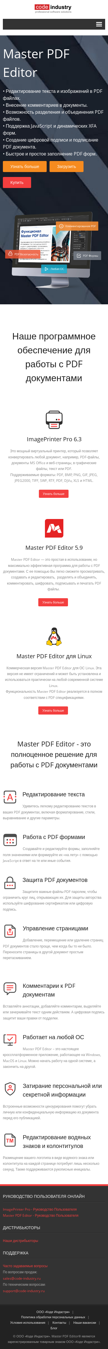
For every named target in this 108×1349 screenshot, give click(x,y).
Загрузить (66, 166)
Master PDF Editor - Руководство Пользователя (40, 1215)
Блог (54, 1328)
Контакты (59, 1322)
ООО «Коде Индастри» (53, 1312)
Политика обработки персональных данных (53, 1317)
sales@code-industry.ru (22, 1278)
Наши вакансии (84, 1322)
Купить (17, 182)
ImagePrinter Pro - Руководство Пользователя (40, 1209)
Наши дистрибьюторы (20, 1240)
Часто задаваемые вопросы (25, 1265)
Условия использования (27, 1322)
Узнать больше (24, 166)
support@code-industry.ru (24, 1290)
